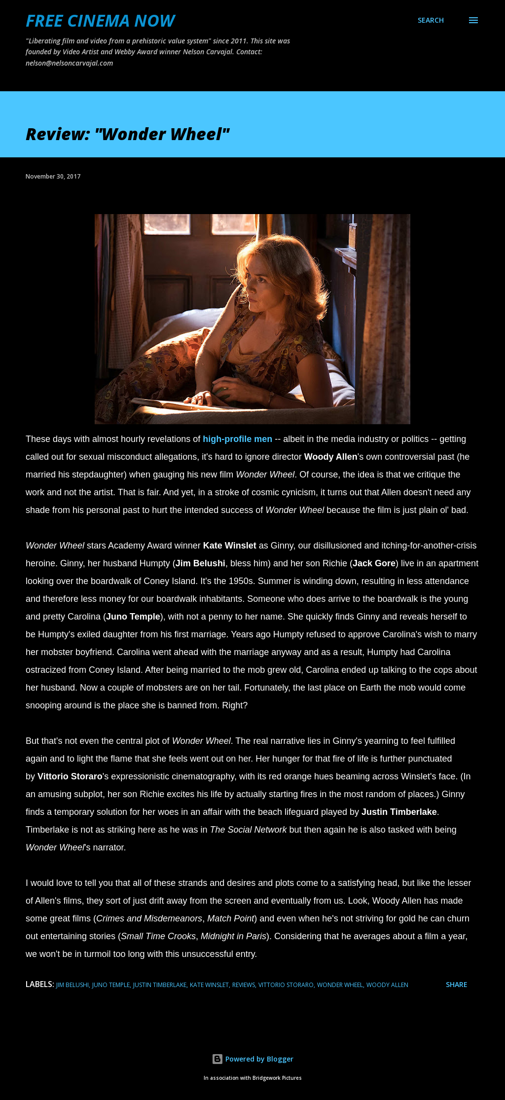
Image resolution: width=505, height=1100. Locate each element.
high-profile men (237, 439)
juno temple (111, 985)
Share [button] (457, 984)
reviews (243, 985)
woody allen (387, 985)
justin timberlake (159, 985)
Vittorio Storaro (286, 985)
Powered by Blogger (252, 1058)
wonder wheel (340, 985)
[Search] (431, 20)
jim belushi (72, 985)
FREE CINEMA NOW (100, 20)
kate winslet (209, 985)
